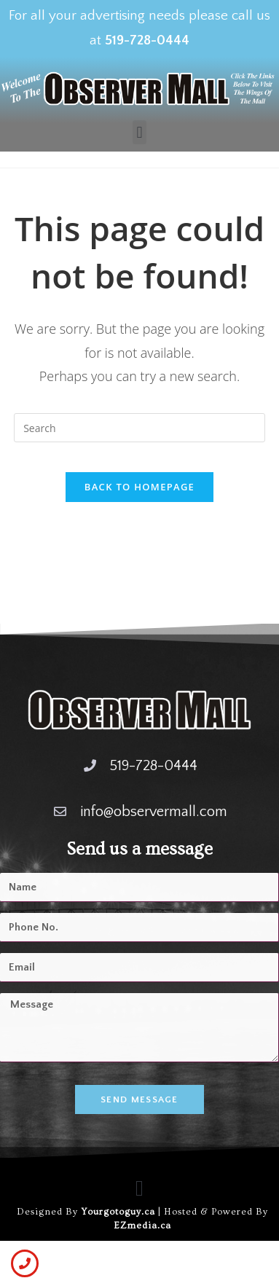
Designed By (49, 1212)
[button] (139, 132)
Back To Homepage (139, 486)
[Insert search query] (139, 427)
